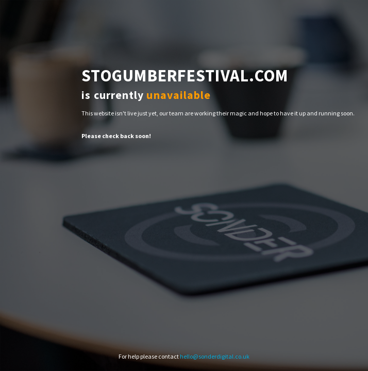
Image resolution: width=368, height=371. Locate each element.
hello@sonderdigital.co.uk (214, 356)
